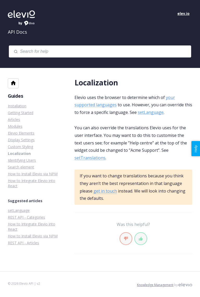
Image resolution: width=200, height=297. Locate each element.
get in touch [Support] (105, 191)
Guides (15, 96)
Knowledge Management (155, 285)
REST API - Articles (23, 242)
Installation (17, 105)
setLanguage (151, 112)
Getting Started (20, 112)
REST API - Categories (26, 217)
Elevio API (26, 18)
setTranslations (89, 158)
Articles (14, 119)
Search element (21, 167)
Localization (19, 153)
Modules (15, 126)
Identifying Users (22, 160)
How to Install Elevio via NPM (33, 173)
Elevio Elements (21, 133)
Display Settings (21, 139)
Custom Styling (20, 146)
